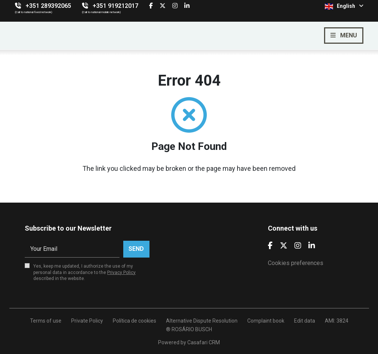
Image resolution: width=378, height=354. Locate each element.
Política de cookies (134, 321)
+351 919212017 (115, 5)
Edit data (304, 321)
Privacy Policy (121, 272)
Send (136, 248)
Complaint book (265, 321)
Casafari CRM (203, 342)
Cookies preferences (295, 263)
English (344, 6)
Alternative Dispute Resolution (202, 321)
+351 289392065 (48, 5)
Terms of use (45, 321)
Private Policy (87, 321)
